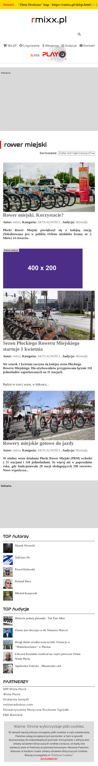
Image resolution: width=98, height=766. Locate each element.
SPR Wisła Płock (14, 689)
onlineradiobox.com (18, 704)
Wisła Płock (11, 694)
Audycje (69, 45)
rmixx (16, 222)
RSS (35, 55)
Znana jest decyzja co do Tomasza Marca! (41, 630)
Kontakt (87, 45)
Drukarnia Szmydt (16, 699)
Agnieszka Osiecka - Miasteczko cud (38, 665)
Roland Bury (23, 581)
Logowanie (29, 45)
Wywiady (82, 222)
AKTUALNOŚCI (48, 222)
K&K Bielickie (13, 715)
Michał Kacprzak (26, 593)
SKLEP (10, 45)
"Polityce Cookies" (62, 755)
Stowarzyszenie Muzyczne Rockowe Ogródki (36, 710)
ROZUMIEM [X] (49, 759)
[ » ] (94, 5)
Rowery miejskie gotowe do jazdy (38, 443)
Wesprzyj (50, 45)
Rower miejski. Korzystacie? (33, 215)
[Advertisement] (49, 99)
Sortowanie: (48, 153)
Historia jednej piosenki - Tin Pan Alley (40, 618)
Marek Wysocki (25, 545)
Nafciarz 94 (22, 557)
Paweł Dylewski (25, 569)
